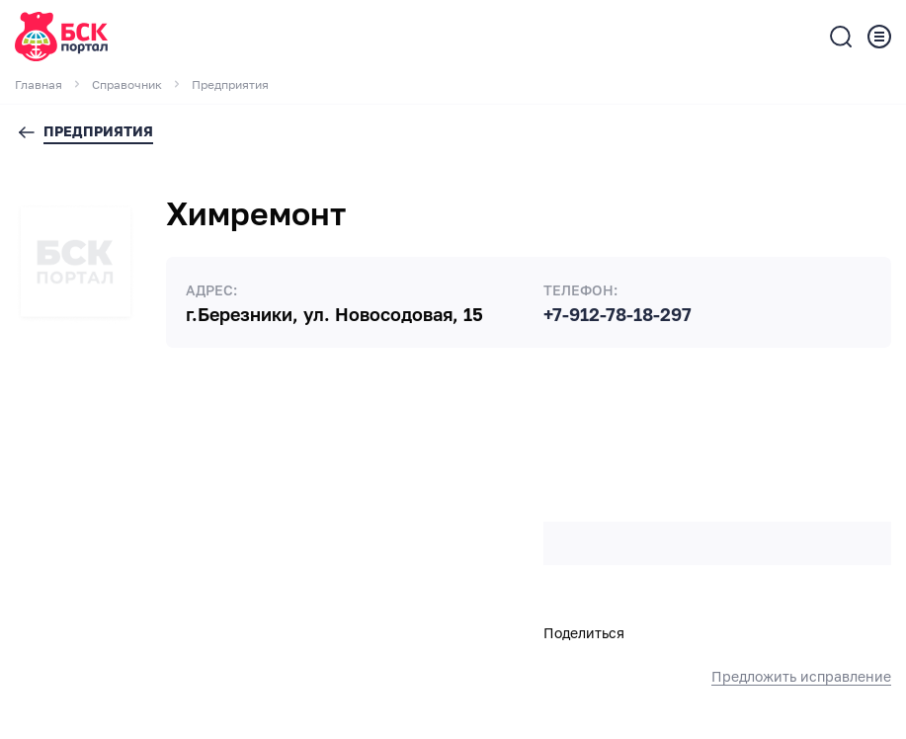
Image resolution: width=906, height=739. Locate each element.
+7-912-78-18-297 (617, 315)
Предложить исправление (801, 677)
